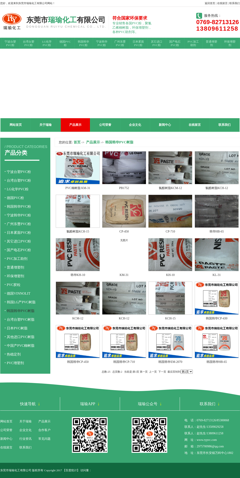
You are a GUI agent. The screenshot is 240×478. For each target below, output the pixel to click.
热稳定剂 (14, 354)
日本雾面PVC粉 (138, 43)
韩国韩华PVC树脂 (20, 311)
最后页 (171, 371)
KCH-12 (124, 318)
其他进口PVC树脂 (20, 337)
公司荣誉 (105, 124)
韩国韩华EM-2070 (170, 361)
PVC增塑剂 (15, 363)
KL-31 (217, 275)
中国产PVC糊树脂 (20, 345)
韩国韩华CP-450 (78, 361)
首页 (77, 142)
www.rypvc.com (207, 439)
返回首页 (210, 3)
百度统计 (71, 470)
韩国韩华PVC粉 (83, 43)
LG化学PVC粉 (46, 43)
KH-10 (170, 275)
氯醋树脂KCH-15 (77, 231)
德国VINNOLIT (18, 293)
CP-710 (170, 231)
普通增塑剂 (211, 43)
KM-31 (124, 275)
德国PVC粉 (65, 43)
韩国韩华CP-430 (216, 318)
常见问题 (44, 438)
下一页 (162, 371)
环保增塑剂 (229, 43)
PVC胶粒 (13, 285)
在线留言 (222, 3)
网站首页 (16, 124)
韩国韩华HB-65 (216, 361)
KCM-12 (77, 318)
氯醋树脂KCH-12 (216, 188)
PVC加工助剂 (193, 43)
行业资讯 (25, 438)
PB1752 (124, 188)
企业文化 (135, 124)
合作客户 (44, 430)
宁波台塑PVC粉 (10, 43)
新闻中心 (165, 124)
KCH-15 (170, 318)
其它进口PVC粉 (156, 43)
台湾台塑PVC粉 (28, 43)
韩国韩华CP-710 (124, 361)
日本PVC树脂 (17, 328)
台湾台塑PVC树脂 (20, 319)
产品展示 (75, 124)
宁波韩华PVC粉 (101, 43)
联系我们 (234, 3)
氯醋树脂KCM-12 (170, 188)
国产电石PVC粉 (175, 43)
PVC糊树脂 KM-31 (77, 188)
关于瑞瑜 (45, 124)
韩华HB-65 (217, 231)
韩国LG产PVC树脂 (21, 302)
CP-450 (124, 231)
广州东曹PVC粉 (120, 43)
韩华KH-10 (78, 275)
